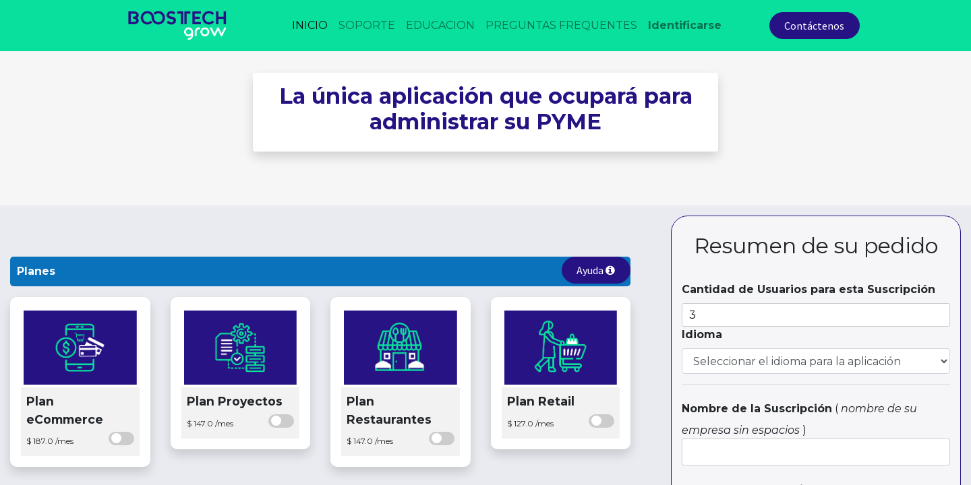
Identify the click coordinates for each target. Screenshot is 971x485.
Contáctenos (814, 25)
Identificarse (685, 25)
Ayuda (596, 270)
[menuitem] (310, 25)
